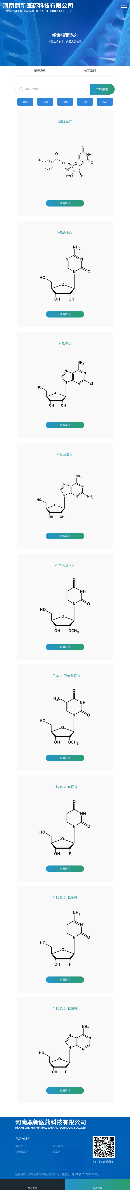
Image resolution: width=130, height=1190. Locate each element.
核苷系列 (90, 70)
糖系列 (56, 1151)
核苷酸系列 (21, 1151)
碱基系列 (40, 70)
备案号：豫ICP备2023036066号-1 (81, 1174)
